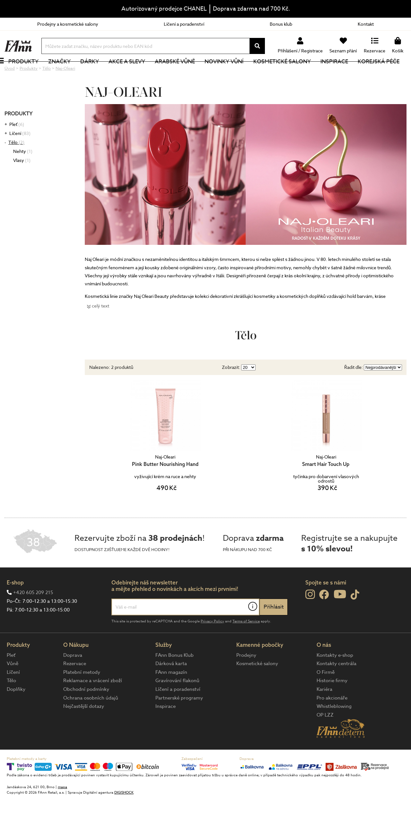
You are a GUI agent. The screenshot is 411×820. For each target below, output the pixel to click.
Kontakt (366, 24)
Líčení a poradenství (184, 24)
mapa (62, 808)
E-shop (15, 604)
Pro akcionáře (332, 719)
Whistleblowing (334, 727)
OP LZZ (325, 736)
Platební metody (81, 693)
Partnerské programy (179, 719)
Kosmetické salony (289, 72)
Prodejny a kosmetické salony (67, 24)
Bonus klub (281, 24)
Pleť (16, 146)
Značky (66, 72)
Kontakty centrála (336, 685)
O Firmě (326, 693)
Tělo (16, 164)
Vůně (12, 685)
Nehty (22, 173)
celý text (100, 327)
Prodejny (246, 676)
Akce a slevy (134, 72)
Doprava (72, 676)
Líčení (20, 155)
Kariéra (324, 710)
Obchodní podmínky (86, 710)
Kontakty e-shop (335, 676)
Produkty (30, 72)
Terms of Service (246, 643)
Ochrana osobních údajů (90, 719)
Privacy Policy (212, 643)
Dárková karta (171, 685)
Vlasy (22, 182)
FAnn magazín (171, 693)
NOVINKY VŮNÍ (231, 72)
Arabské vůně (182, 72)
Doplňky (16, 710)
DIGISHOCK (124, 814)
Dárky (96, 72)
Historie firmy (332, 702)
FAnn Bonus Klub (174, 676)
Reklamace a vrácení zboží (92, 702)
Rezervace (74, 685)
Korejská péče (386, 72)
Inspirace (341, 72)
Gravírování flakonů (177, 702)
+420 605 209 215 (33, 614)
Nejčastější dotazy (83, 727)
